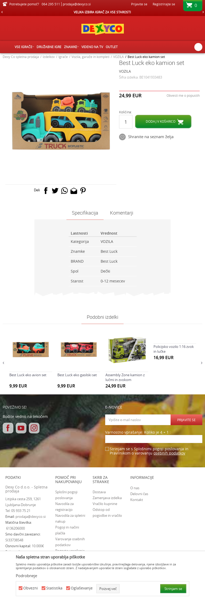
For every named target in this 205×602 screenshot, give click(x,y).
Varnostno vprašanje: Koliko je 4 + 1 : (138, 432)
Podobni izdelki (102, 317)
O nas (134, 488)
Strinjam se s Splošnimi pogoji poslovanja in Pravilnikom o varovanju (149, 451)
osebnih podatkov (169, 453)
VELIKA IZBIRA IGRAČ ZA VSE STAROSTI (102, 12)
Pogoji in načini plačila (67, 530)
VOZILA (118, 57)
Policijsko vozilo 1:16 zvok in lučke (173, 349)
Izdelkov (49, 57)
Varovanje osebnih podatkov (70, 542)
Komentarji (121, 212)
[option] (102, 12)
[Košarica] (192, 7)
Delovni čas (139, 493)
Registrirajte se (164, 4)
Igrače (63, 57)
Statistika (54, 588)
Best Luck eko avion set (27, 374)
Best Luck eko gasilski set (77, 374)
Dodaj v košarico (160, 121)
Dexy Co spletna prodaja (21, 57)
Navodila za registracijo (64, 506)
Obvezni (30, 588)
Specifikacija (85, 212)
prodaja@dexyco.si (30, 516)
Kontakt (136, 499)
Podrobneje (26, 575)
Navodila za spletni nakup (70, 518)
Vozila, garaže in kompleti (90, 57)
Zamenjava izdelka (107, 497)
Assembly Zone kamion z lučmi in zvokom (125, 377)
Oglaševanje (82, 588)
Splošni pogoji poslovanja (66, 495)
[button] (198, 47)
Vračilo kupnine (105, 503)
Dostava (99, 492)
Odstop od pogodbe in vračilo (107, 512)
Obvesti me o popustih (183, 95)
